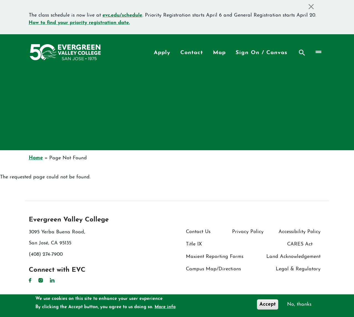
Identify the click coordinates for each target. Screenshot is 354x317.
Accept (267, 304)
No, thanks (299, 304)
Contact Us (198, 231)
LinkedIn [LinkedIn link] (52, 280)
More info (165, 307)
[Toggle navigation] (318, 52)
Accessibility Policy (299, 231)
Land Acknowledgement (293, 256)
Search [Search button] (302, 53)
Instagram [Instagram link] (40, 280)
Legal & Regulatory (298, 269)
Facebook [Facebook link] (30, 280)
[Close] (311, 6)
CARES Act (300, 244)
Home (36, 158)
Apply (162, 53)
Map (219, 53)
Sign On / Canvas (261, 53)
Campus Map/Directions (213, 269)
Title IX (194, 244)
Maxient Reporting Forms (214, 256)
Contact (191, 53)
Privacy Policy (248, 231)
